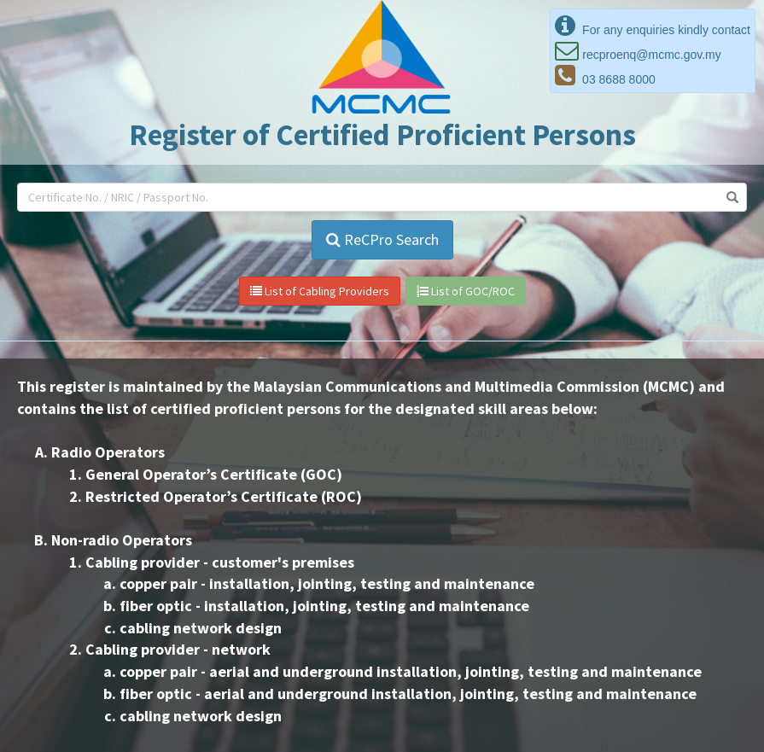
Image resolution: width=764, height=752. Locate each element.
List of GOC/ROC (466, 291)
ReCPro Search (382, 239)
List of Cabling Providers (319, 291)
